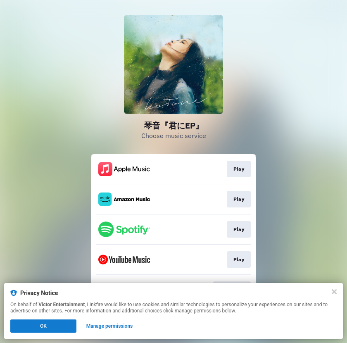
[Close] (334, 291)
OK (43, 326)
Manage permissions (109, 326)
